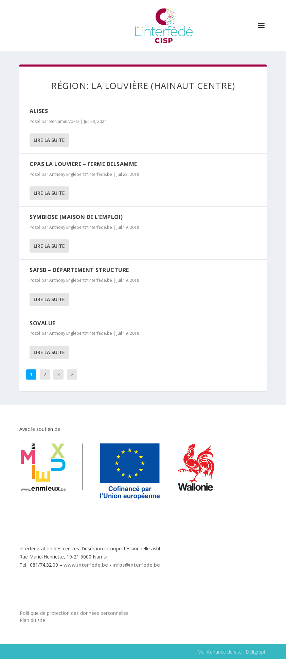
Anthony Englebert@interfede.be (80, 174)
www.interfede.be (86, 565)
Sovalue (42, 323)
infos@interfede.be (136, 565)
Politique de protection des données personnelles (74, 613)
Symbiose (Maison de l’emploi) (76, 217)
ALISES (39, 111)
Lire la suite (49, 140)
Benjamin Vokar (64, 121)
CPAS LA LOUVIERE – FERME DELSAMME (83, 164)
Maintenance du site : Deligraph (232, 651)
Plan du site (32, 620)
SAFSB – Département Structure (79, 270)
